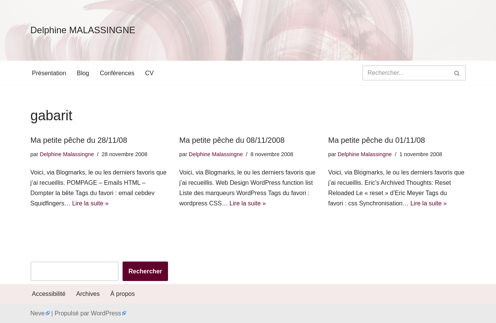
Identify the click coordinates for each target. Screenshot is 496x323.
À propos (122, 294)
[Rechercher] (405, 73)
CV (149, 73)
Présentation (49, 73)
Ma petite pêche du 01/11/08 (376, 140)
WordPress (106, 313)
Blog (83, 73)
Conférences (117, 73)
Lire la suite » (90, 203)
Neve (38, 313)
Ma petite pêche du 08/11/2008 (232, 140)
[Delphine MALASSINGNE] (83, 30)
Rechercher (145, 271)
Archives (88, 294)
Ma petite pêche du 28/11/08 (79, 140)
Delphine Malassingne (67, 154)
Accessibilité (49, 294)
